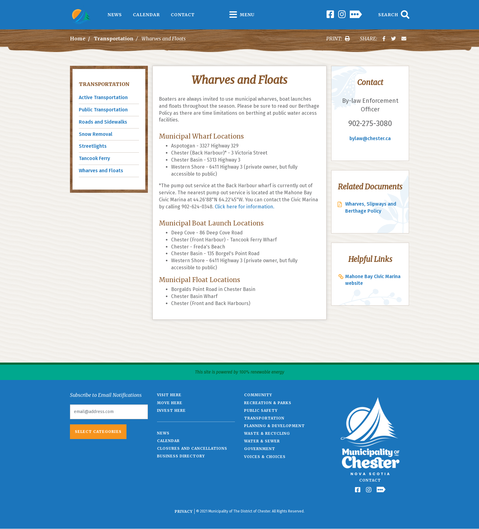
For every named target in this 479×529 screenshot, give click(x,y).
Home (78, 38)
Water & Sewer (262, 441)
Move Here (169, 402)
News (115, 14)
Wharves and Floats (101, 170)
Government (259, 448)
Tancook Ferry (94, 158)
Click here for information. (244, 207)
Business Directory (181, 456)
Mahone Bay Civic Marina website (372, 280)
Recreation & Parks (267, 402)
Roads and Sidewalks (103, 122)
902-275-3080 (370, 123)
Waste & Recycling (267, 433)
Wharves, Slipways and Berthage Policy (370, 207)
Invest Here (171, 410)
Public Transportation (103, 110)
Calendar (146, 14)
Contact (183, 14)
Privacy (184, 511)
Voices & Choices (265, 456)
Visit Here (169, 395)
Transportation (113, 38)
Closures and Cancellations (192, 448)
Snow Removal (95, 134)
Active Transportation (103, 97)
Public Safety (261, 410)
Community (258, 395)
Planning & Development (274, 425)
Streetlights (93, 146)
